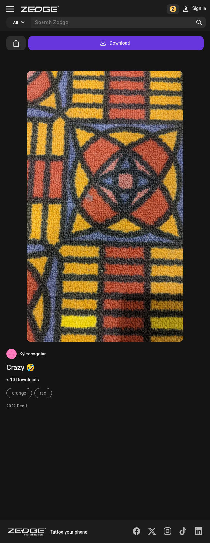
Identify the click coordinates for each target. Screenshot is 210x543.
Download (114, 43)
